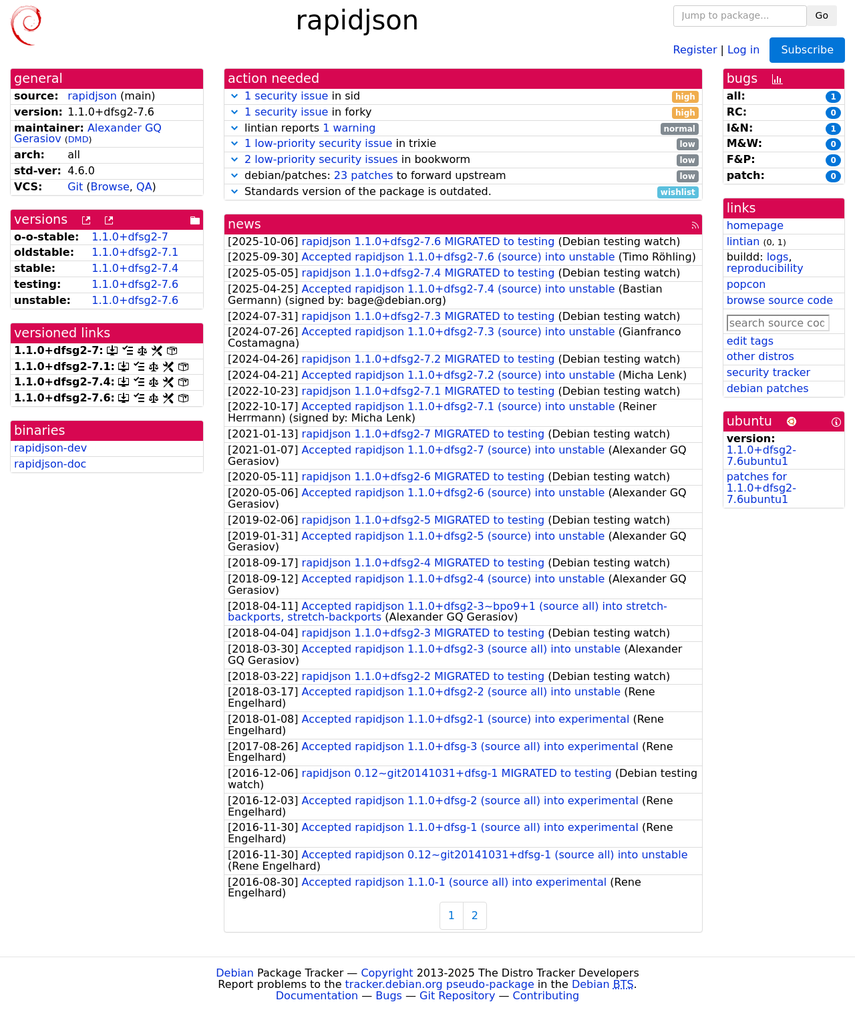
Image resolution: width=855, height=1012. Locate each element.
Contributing (546, 995)
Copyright (387, 973)
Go (822, 15)
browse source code (780, 300)
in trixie (463, 144)
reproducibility (765, 268)
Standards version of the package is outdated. (463, 192)
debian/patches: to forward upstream (463, 176)
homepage (755, 225)
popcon (746, 284)
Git (75, 186)
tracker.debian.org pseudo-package (439, 984)
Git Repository (457, 995)
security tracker (769, 372)
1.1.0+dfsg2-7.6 (135, 284)
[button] (234, 96)
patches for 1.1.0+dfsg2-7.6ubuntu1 (761, 488)
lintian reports (463, 128)
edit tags (750, 341)
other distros (760, 356)
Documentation (317, 995)
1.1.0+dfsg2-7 (130, 236)
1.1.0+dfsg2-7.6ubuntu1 (761, 456)
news (244, 224)
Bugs (388, 995)
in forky (463, 112)
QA (144, 186)
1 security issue (286, 96)
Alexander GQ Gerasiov (88, 134)
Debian (235, 973)
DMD (78, 139)
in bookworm (463, 160)
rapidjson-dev (50, 448)
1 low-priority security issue (318, 143)
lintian (743, 241)
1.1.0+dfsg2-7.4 (135, 268)
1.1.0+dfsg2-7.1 (135, 252)
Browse (110, 186)
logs (778, 256)
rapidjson (92, 96)
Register (695, 49)
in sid (463, 96)
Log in (743, 49)
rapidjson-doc (50, 464)
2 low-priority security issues (321, 159)
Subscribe (807, 49)
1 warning (349, 128)
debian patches (768, 388)
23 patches (363, 175)
